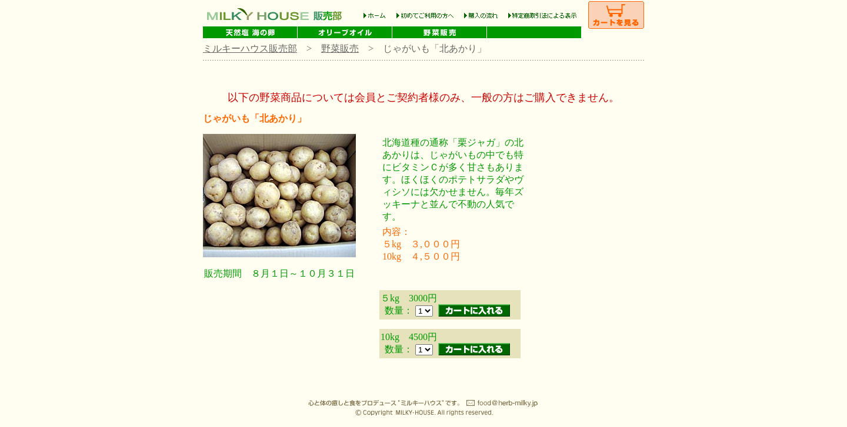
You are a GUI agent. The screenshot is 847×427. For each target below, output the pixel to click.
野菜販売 (340, 48)
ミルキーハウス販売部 (250, 48)
